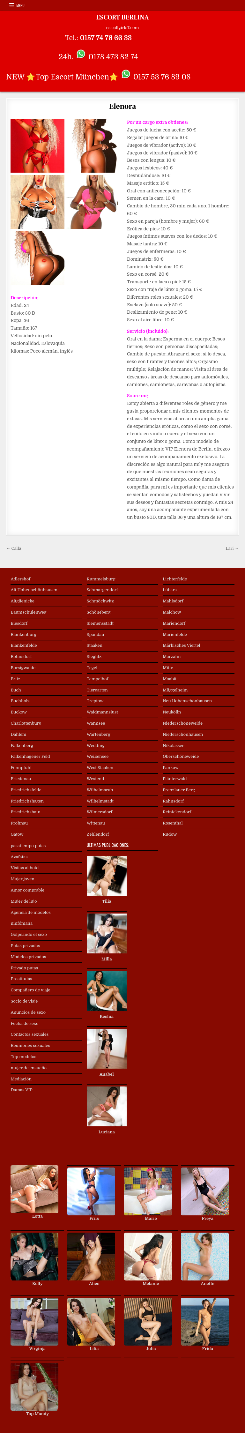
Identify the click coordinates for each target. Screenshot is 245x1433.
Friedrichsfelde (26, 789)
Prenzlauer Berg (179, 789)
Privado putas (24, 968)
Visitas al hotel (25, 867)
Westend (95, 778)
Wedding (96, 745)
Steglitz (94, 656)
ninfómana (21, 923)
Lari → (232, 548)
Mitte (168, 667)
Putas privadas (25, 945)
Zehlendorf (98, 834)
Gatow (17, 834)
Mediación (21, 1079)
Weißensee (97, 756)
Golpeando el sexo (29, 934)
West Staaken (100, 767)
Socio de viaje (24, 1001)
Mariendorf (174, 623)
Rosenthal (173, 823)
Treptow (95, 700)
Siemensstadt (100, 623)
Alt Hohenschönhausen (34, 589)
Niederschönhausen (183, 734)
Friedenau (21, 778)
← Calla (13, 548)
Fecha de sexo (24, 1023)
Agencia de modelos (30, 912)
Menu (20, 5)
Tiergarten (97, 690)
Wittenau (96, 823)
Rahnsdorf (173, 801)
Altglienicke (22, 601)
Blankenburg (23, 634)
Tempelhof (97, 678)
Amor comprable (27, 890)
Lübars (170, 589)
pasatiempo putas (28, 845)
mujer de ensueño (29, 1067)
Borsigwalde (23, 667)
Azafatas (19, 857)
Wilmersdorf (99, 812)
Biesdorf (19, 623)
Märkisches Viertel (181, 645)
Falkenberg (22, 745)
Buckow (18, 712)
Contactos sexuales (29, 1034)
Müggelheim (175, 690)
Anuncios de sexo (28, 1012)
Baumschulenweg (28, 612)
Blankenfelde (24, 645)
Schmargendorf (102, 589)
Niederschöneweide (183, 723)
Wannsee (96, 723)
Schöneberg (98, 612)
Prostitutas (21, 978)
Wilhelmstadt (100, 801)
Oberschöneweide (181, 756)
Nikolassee (173, 745)
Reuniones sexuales (30, 1045)
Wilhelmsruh (100, 789)
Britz (15, 678)
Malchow (172, 612)
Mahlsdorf (173, 601)
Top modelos (23, 1056)
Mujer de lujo (24, 901)
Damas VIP (21, 1089)
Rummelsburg (101, 579)
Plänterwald (175, 778)
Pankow (171, 767)
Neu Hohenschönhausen (187, 700)
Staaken (94, 645)
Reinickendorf (177, 812)
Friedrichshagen (27, 801)
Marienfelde (175, 634)
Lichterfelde (175, 579)
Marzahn (172, 656)
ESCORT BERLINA (122, 17)
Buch (16, 690)
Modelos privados (28, 956)
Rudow (170, 834)
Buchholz (20, 700)
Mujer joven (22, 879)
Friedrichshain (25, 812)
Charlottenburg (26, 723)
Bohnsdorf (21, 656)
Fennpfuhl (21, 767)
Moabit (169, 678)
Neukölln (172, 712)
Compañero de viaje (30, 990)
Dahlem (18, 734)
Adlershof (20, 579)
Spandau (95, 634)
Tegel (92, 667)
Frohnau (19, 823)
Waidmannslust (102, 712)
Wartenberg (98, 734)
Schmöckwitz (100, 601)
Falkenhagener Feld (30, 756)
